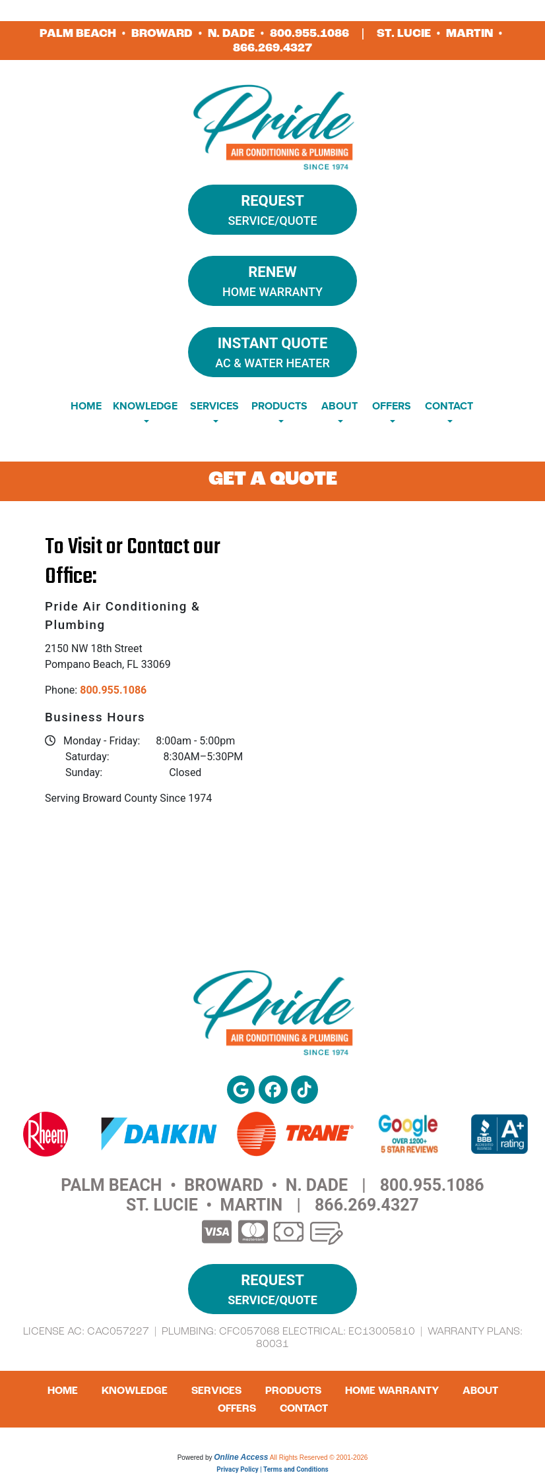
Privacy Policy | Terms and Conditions (272, 1469)
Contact (304, 1408)
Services (216, 1390)
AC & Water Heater (272, 351)
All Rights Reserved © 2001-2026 (319, 1457)
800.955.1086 (309, 33)
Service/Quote (272, 208)
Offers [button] (391, 405)
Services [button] (214, 405)
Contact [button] (449, 405)
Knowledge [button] (145, 405)
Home (86, 405)
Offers (237, 1408)
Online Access (241, 1457)
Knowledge (135, 1390)
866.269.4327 (272, 47)
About (480, 1390)
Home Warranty (272, 280)
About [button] (339, 405)
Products (293, 1390)
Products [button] (279, 405)
